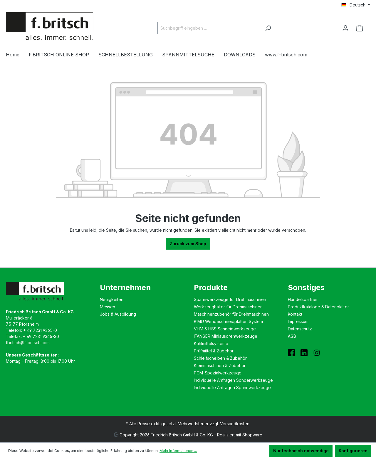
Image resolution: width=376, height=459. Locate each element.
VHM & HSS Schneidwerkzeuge (225, 328)
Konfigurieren (353, 450)
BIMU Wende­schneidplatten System (228, 321)
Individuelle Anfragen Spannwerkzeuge (232, 387)
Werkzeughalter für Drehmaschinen (228, 306)
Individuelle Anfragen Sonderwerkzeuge (233, 380)
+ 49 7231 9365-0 (40, 330)
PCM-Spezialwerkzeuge (217, 372)
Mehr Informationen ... (178, 450)
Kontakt (295, 314)
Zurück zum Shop (188, 243)
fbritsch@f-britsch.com (28, 342)
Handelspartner (303, 299)
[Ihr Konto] (345, 28)
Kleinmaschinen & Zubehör (220, 365)
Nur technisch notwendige (301, 450)
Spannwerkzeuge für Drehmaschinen (230, 299)
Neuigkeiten (111, 299)
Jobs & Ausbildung (118, 314)
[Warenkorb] (361, 28)
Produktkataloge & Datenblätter (318, 306)
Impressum (298, 321)
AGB (292, 336)
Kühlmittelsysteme (211, 343)
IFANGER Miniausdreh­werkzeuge (225, 336)
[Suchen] (268, 28)
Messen (107, 306)
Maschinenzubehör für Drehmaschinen (231, 314)
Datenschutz (300, 328)
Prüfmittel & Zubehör (214, 350)
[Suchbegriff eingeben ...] (209, 28)
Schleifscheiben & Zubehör (220, 358)
